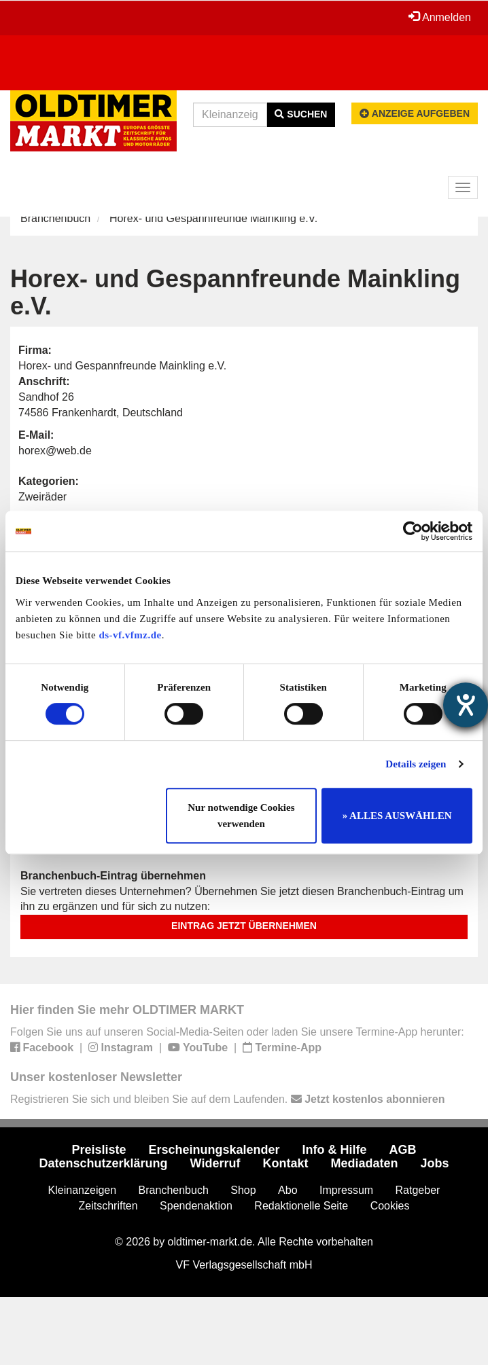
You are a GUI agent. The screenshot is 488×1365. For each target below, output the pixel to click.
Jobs (434, 1163)
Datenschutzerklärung (103, 1163)
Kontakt (285, 1163)
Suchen (301, 114)
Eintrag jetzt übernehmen (244, 925)
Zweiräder (42, 497)
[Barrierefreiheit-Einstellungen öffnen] (465, 704)
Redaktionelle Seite (301, 1206)
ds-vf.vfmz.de (130, 635)
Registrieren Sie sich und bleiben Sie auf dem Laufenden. (227, 1099)
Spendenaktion (196, 1206)
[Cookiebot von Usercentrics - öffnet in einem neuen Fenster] (412, 531)
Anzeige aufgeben (415, 113)
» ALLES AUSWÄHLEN (397, 815)
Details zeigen (415, 764)
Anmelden (439, 17)
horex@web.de (55, 450)
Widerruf (215, 1163)
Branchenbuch (55, 218)
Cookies (390, 1206)
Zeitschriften (108, 1206)
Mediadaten (364, 1163)
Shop (243, 1190)
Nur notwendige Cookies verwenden (241, 815)
